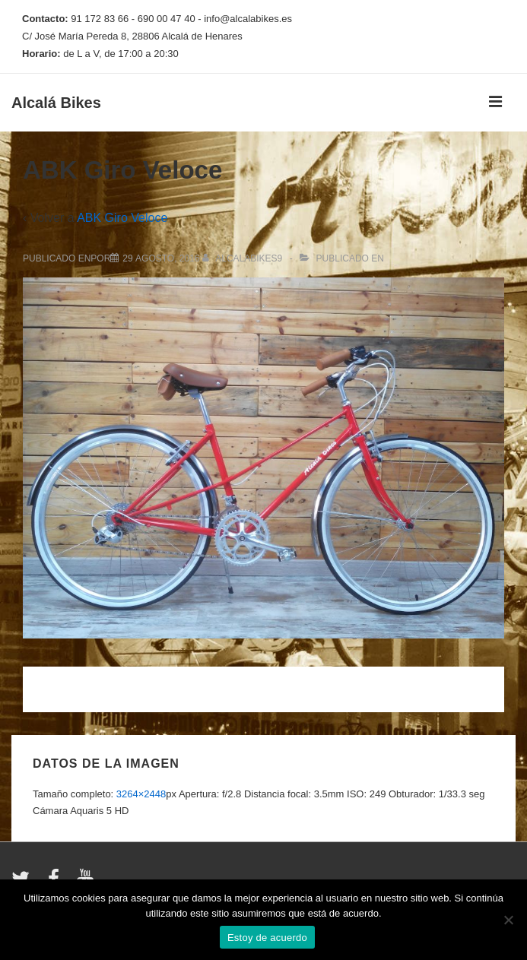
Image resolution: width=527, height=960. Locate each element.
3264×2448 (141, 794)
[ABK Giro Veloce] (160, 258)
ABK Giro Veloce (122, 217)
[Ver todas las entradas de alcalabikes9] (243, 258)
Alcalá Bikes (56, 102)
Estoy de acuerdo (267, 937)
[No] (508, 919)
